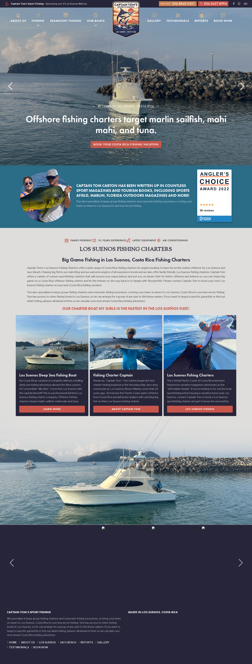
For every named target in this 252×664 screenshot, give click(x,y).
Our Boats (96, 17)
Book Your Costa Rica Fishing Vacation (126, 144)
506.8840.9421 (178, 4)
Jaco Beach (68, 642)
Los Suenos (47, 642)
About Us (18, 17)
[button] (242, 86)
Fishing (38, 17)
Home (13, 642)
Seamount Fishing (65, 17)
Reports (201, 17)
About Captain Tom (126, 409)
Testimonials (178, 17)
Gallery (154, 17)
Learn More (52, 409)
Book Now (223, 17)
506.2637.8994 (213, 4)
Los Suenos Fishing (200, 409)
